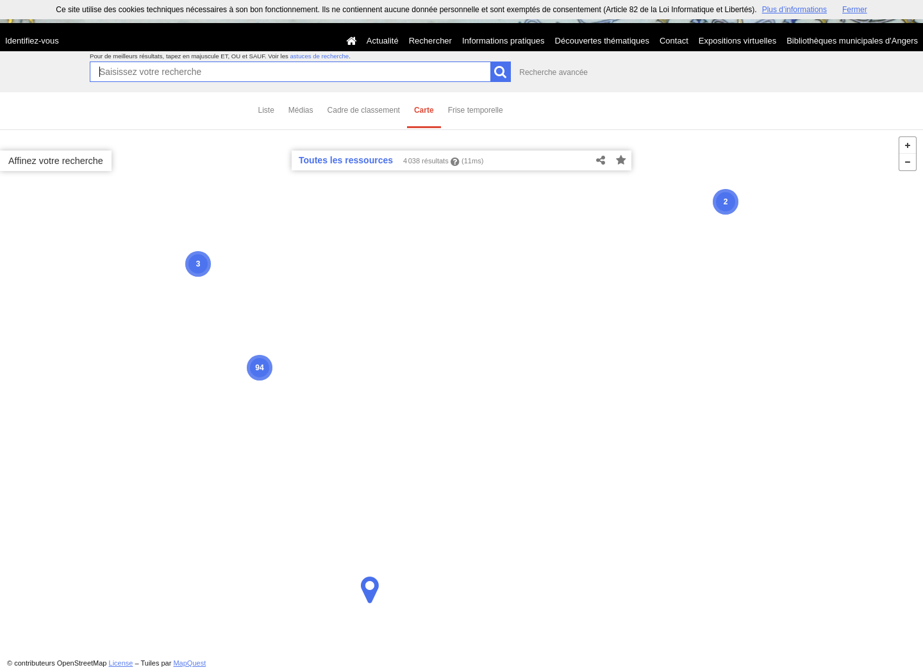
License (121, 663)
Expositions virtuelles (737, 40)
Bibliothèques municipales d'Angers (852, 40)
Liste (266, 110)
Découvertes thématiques (602, 40)
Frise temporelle (475, 110)
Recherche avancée (553, 72)
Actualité (383, 40)
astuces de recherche (319, 56)
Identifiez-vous (32, 40)
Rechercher (430, 40)
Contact (674, 40)
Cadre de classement (364, 110)
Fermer (854, 9)
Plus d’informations (794, 9)
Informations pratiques (503, 40)
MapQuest (189, 663)
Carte (424, 110)
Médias (300, 110)
